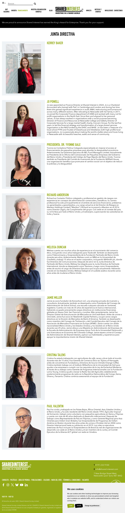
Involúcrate (109, 11)
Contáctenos (118, 11)
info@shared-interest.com (106, 469)
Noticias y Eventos (98, 11)
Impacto (88, 11)
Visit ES (10, 497)
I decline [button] (79, 506)
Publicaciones (36, 480)
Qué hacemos (6, 11)
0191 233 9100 (101, 465)
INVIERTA (14, 11)
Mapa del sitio (56, 480)
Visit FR (4, 497)
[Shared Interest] (69, 10)
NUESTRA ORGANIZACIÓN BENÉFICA (38, 11)
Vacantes (85, 480)
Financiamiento (23, 11)
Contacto (5, 480)
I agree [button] (70, 506)
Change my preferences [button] (92, 505)
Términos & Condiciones (71, 480)
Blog (51, 11)
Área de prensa (24, 480)
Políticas (13, 480)
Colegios (46, 480)
